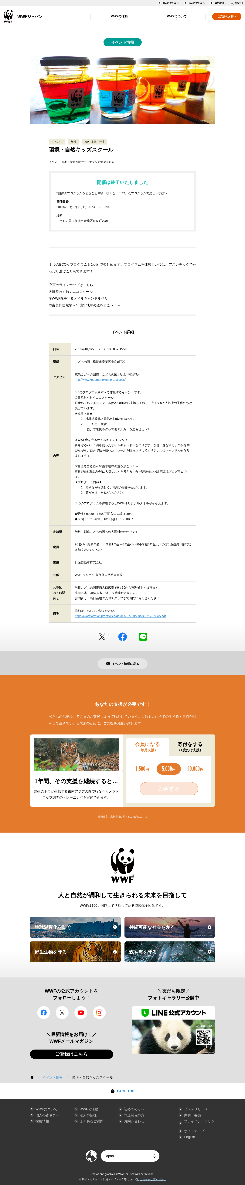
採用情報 (42, 1121)
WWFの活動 (119, 16)
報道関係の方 (134, 1115)
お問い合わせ (134, 1121)
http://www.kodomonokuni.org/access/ (100, 379)
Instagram (99, 1012)
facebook (122, 636)
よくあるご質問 (92, 1121)
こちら (143, 816)
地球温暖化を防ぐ (77, 931)
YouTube (80, 1012)
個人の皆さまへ (171, 3)
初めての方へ (134, 1109)
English (189, 1137)
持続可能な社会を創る (171, 931)
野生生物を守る (77, 955)
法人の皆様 (88, 1115)
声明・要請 (192, 1115)
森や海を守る (171, 955)
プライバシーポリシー (199, 1123)
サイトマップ (194, 1131)
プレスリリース (196, 1109)
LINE (143, 636)
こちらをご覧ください (153, 1179)
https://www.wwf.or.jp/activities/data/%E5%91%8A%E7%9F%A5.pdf (120, 616)
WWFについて (177, 16)
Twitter (102, 636)
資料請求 (219, 3)
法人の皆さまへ (197, 3)
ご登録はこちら (71, 1054)
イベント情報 (122, 42)
